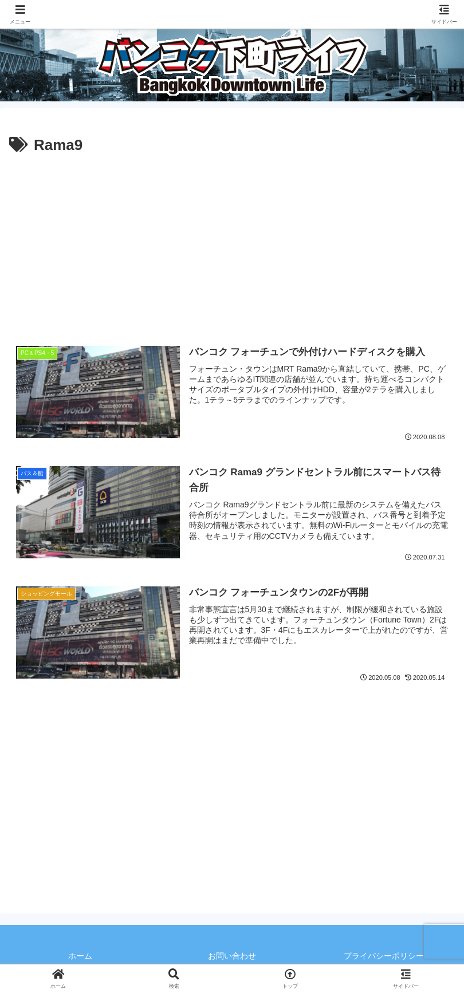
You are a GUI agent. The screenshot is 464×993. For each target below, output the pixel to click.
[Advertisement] (232, 244)
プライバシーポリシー (384, 955)
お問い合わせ (232, 955)
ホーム (80, 955)
